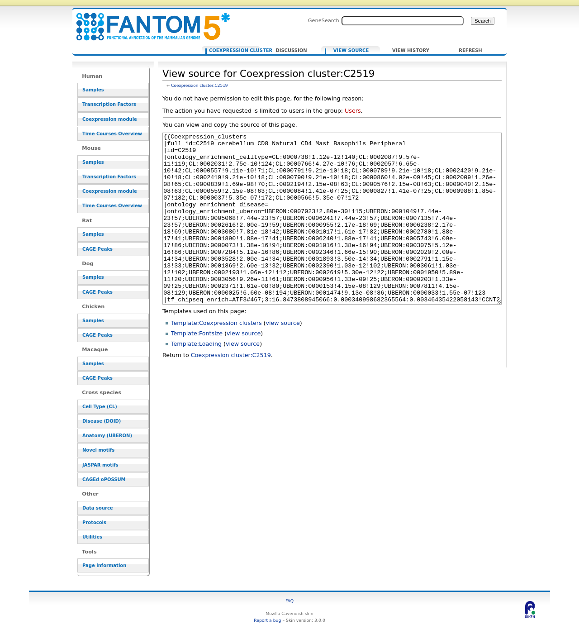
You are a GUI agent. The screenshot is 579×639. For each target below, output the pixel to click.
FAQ (289, 600)
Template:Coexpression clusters (216, 356)
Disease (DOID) (101, 421)
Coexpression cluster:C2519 (199, 85)
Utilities (92, 536)
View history (410, 50)
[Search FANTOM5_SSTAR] (403, 20)
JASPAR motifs (100, 465)
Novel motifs (98, 450)
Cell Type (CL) (99, 406)
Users (353, 110)
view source (283, 356)
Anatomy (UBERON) (107, 435)
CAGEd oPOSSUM (103, 479)
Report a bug (267, 620)
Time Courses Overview (112, 133)
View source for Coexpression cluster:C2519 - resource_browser (147, 21)
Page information (104, 565)
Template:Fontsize (197, 367)
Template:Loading (196, 377)
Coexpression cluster (232, 50)
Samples (93, 89)
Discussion (291, 50)
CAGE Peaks (97, 249)
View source (351, 50)
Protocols (94, 522)
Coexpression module (109, 119)
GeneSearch (323, 20)
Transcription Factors (109, 104)
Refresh (470, 50)
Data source (97, 507)
